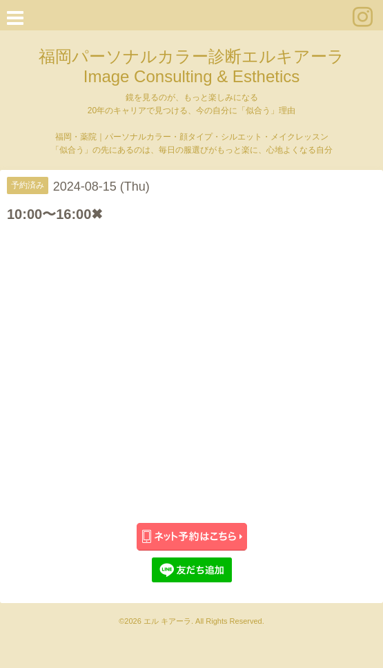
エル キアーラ (167, 621)
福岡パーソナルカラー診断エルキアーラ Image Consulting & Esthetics (191, 66)
